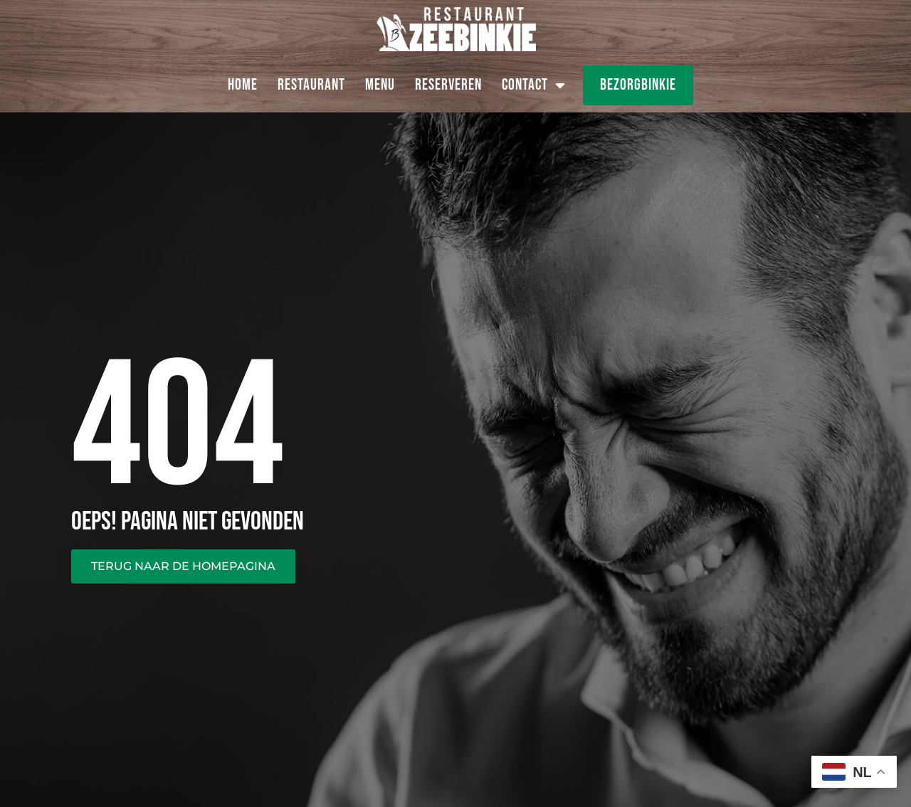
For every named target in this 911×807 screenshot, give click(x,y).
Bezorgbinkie (638, 85)
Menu (380, 85)
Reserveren (448, 85)
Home (243, 85)
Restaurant (311, 85)
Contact (534, 85)
